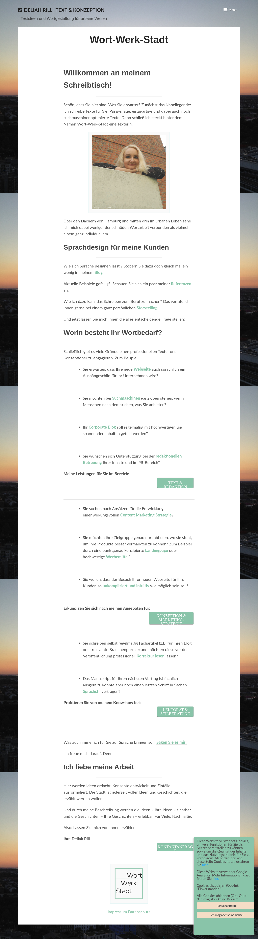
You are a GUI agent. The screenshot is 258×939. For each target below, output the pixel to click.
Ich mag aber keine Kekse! (227, 915)
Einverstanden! (226, 905)
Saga (184, 932)
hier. (205, 865)
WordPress (166, 932)
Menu (232, 9)
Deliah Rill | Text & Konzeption (64, 10)
